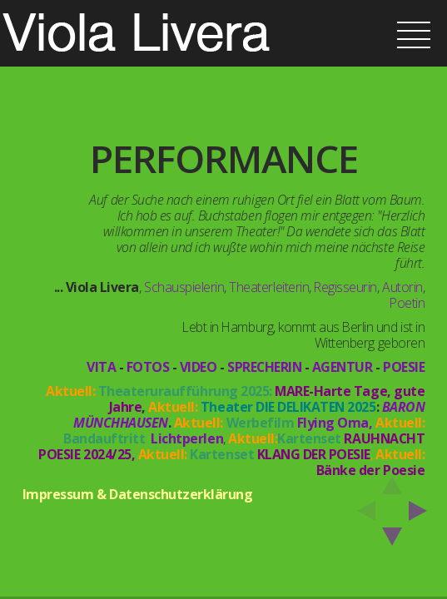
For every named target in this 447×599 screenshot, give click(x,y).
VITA (101, 367)
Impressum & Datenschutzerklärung (137, 494)
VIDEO (198, 367)
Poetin (407, 303)
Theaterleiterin (269, 287)
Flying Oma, (335, 422)
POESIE (404, 367)
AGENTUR (342, 367)
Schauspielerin (184, 287)
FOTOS (148, 367)
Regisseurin (345, 287)
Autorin (402, 287)
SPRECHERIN (264, 367)
